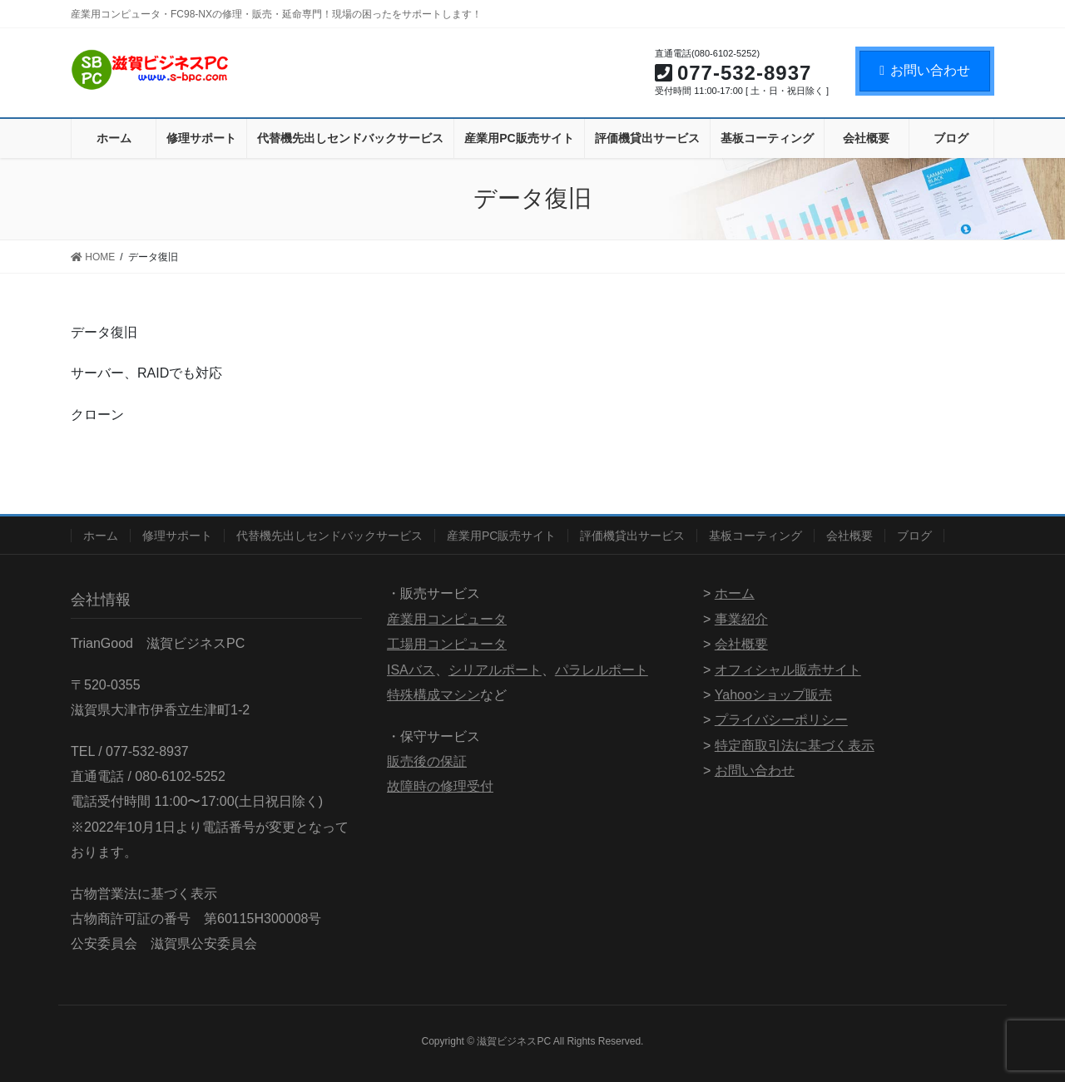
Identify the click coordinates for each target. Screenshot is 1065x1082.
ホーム (100, 535)
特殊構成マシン (433, 695)
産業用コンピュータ (447, 619)
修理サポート (177, 535)
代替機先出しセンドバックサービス (329, 535)
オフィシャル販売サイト (788, 670)
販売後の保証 (427, 761)
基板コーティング (755, 535)
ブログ (914, 535)
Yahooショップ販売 (773, 695)
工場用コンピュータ (447, 644)
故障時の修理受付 (440, 786)
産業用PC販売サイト (501, 535)
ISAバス (411, 670)
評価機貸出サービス (632, 535)
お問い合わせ (924, 70)
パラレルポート (601, 670)
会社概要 (849, 535)
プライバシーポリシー (781, 720)
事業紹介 (741, 619)
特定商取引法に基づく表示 (794, 746)
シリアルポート (495, 670)
